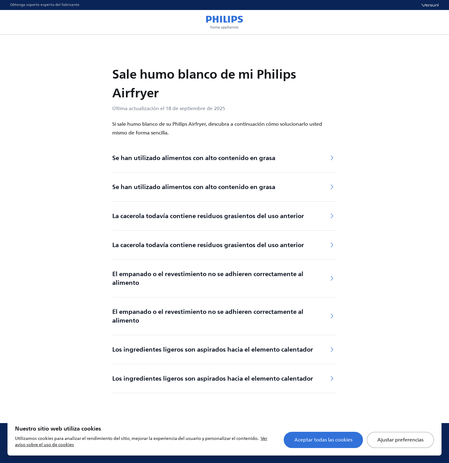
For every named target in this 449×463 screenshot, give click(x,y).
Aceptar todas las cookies (323, 440)
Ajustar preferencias (400, 440)
